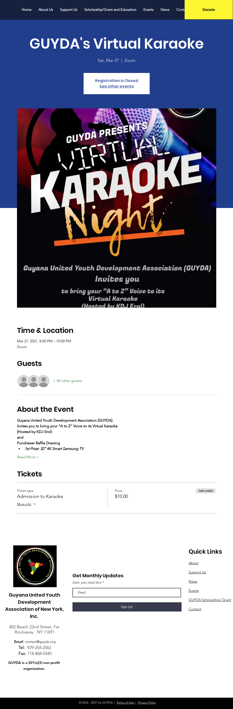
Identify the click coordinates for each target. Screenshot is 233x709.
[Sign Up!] (127, 606)
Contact (195, 609)
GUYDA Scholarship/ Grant (210, 600)
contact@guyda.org (40, 641)
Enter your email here (87, 582)
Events (194, 590)
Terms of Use (125, 702)
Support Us (197, 572)
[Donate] (209, 9)
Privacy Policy (146, 702)
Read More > (28, 457)
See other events (116, 86)
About (193, 563)
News (193, 581)
